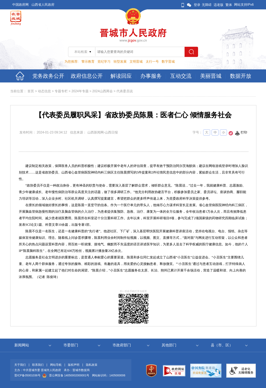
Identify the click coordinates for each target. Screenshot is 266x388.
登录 (197, 5)
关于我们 (20, 364)
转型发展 (120, 61)
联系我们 (38, 364)
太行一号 (152, 61)
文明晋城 (136, 61)
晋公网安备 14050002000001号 (69, 375)
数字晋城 (168, 61)
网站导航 (56, 364)
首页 (30, 91)
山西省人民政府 (43, 4)
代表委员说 (124, 91)
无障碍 (207, 5)
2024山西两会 (102, 91)
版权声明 (73, 364)
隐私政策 (91, 364)
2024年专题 (80, 91)
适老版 (218, 5)
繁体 (228, 5)
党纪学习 (103, 61)
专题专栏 (61, 91)
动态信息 (44, 91)
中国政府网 (20, 4)
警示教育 (88, 61)
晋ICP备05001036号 (27, 375)
